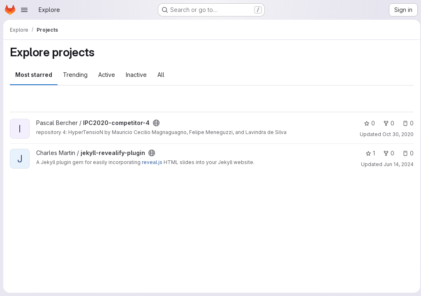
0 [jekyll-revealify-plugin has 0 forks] (386, 153)
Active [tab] (106, 74)
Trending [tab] (75, 74)
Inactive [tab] (136, 74)
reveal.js (152, 162)
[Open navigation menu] (24, 9)
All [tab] (160, 74)
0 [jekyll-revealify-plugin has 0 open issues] (405, 153)
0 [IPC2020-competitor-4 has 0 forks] (386, 123)
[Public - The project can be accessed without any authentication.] (156, 123)
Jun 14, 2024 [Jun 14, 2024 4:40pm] (396, 164)
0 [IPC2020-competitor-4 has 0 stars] (366, 123)
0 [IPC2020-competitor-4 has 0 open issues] (405, 123)
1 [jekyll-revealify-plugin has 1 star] (367, 153)
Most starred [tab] (33, 74)
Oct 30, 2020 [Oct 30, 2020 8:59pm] (395, 134)
